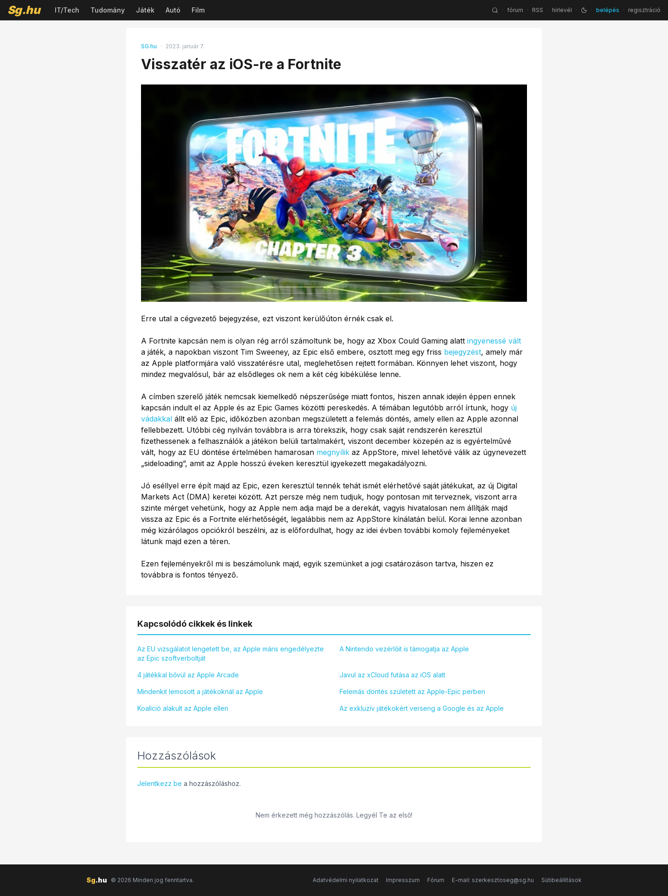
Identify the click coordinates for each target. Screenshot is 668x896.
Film (198, 10)
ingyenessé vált (494, 340)
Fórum (435, 880)
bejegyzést (462, 352)
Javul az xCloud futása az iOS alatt (392, 675)
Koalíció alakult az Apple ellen (182, 708)
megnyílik (332, 452)
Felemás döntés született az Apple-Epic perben (412, 691)
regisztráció (644, 9)
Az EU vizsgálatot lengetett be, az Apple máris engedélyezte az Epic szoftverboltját (230, 653)
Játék (145, 10)
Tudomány (107, 10)
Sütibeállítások (561, 880)
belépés (607, 9)
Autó (173, 10)
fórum (515, 9)
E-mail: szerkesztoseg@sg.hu (493, 880)
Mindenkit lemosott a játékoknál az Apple (200, 691)
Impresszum (403, 880)
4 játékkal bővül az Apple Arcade (188, 675)
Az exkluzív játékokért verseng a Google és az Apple (422, 708)
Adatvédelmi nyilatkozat (346, 880)
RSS (537, 9)
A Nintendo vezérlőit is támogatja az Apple (404, 649)
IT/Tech (67, 10)
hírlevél (562, 9)
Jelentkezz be (159, 783)
